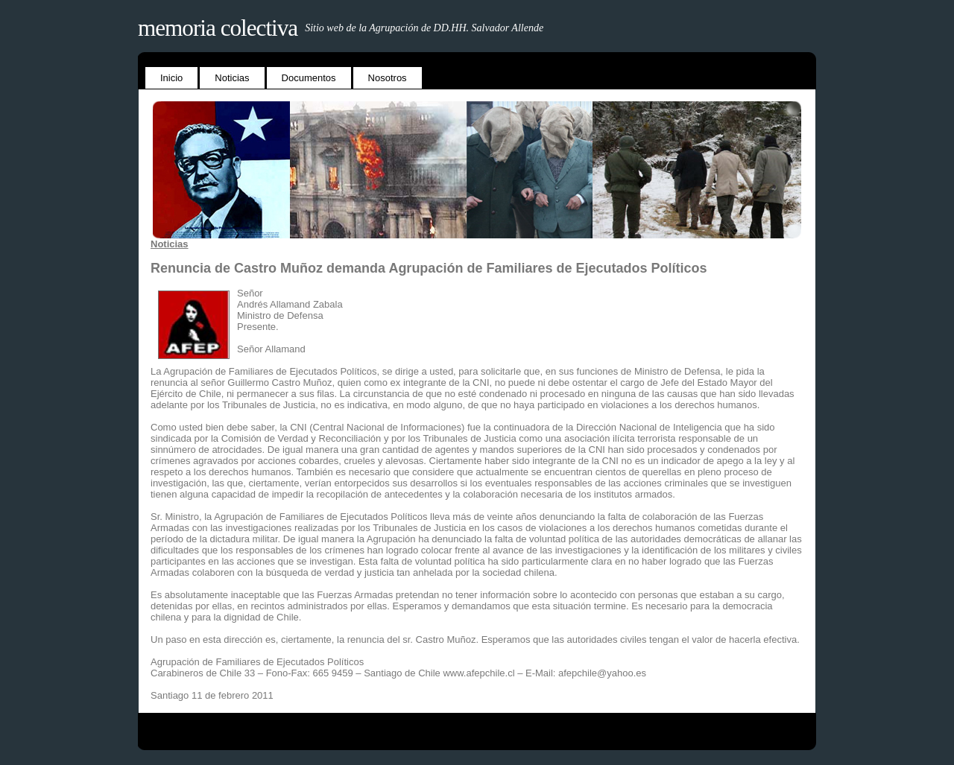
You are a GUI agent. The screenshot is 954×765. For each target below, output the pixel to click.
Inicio (171, 77)
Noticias (232, 77)
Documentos (309, 77)
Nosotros (387, 77)
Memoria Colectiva (217, 28)
